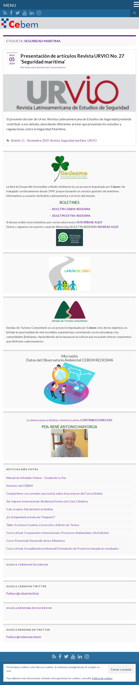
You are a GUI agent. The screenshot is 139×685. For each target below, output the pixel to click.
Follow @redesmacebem (23, 637)
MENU (9, 5)
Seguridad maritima (73, 140)
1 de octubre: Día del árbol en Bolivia (29, 509)
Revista (55, 140)
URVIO (92, 140)
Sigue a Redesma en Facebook (29, 608)
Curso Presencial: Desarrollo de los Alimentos (35, 540)
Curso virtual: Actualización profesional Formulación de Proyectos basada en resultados (62, 548)
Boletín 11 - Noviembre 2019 (30, 140)
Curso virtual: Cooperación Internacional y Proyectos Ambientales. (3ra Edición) (57, 532)
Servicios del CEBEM (19, 485)
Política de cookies (102, 678)
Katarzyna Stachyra (35, 67)
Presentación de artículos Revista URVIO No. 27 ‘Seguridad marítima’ (72, 59)
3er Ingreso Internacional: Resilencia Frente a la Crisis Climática (47, 501)
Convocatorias (58, 67)
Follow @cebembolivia (22, 593)
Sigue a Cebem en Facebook (27, 564)
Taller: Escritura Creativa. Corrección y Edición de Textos (42, 525)
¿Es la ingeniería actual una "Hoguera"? (30, 517)
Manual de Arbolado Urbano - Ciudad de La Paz (36, 477)
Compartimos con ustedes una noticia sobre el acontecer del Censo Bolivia (54, 493)
